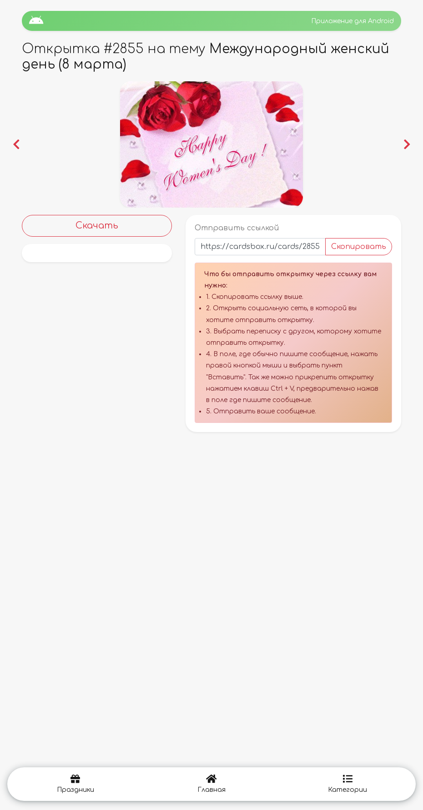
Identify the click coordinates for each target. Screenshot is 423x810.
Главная (211, 784)
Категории (347, 784)
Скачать (97, 225)
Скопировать (358, 247)
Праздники (75, 784)
